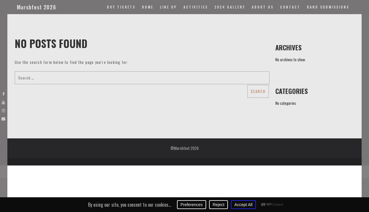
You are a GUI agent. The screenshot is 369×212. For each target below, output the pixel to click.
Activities (195, 7)
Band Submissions (328, 7)
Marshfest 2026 (37, 7)
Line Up (168, 7)
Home (147, 7)
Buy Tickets (121, 7)
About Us (263, 7)
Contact (290, 7)
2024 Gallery (229, 7)
